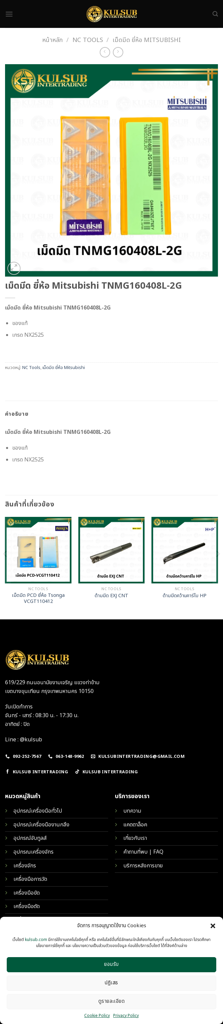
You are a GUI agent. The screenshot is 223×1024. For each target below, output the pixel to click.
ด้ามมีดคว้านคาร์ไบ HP (184, 596)
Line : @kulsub (23, 740)
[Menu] (9, 14)
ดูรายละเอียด (111, 1001)
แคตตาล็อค (135, 825)
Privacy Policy (126, 1016)
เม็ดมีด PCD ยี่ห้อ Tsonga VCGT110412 (38, 598)
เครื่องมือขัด (26, 893)
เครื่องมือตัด (26, 906)
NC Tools (87, 40)
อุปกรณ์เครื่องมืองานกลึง (41, 825)
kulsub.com (36, 940)
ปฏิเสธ (111, 983)
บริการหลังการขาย (143, 866)
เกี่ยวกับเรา (135, 838)
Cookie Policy (97, 1016)
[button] (213, 926)
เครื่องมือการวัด (30, 879)
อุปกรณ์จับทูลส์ (29, 838)
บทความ (132, 811)
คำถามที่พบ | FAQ (143, 852)
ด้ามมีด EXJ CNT (111, 596)
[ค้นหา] (215, 14)
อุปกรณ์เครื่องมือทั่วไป (37, 811)
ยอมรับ (111, 964)
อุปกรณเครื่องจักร (33, 852)
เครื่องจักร (24, 866)
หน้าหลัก (52, 40)
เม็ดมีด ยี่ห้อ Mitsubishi (147, 40)
